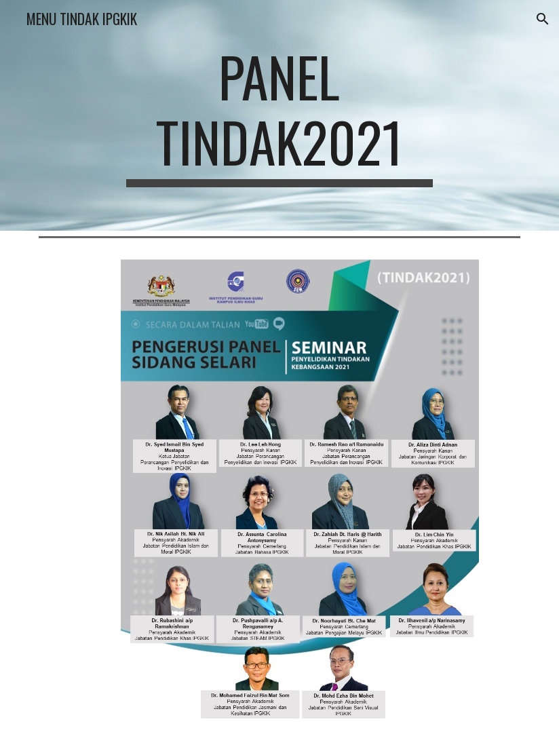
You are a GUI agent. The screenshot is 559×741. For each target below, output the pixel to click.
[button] (542, 19)
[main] (279, 115)
